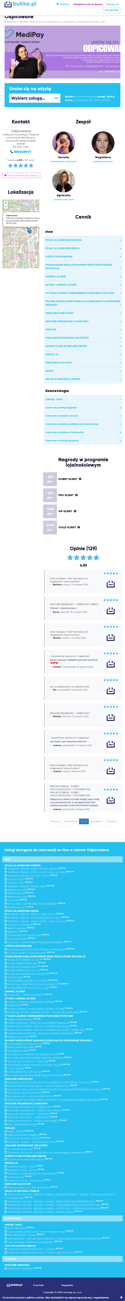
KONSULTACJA (19, 907)
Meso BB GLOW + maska (24, 1235)
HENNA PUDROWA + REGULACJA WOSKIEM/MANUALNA (41, 1023)
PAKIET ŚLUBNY (19, 1131)
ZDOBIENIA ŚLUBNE (20, 1050)
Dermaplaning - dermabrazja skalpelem (33, 1242)
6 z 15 (84, 821)
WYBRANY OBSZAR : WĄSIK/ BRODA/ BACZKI (35, 868)
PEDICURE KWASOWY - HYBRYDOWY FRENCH (36, 1121)
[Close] (121, 1297)
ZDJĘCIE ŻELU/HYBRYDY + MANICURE (30, 1061)
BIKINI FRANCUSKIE (20, 896)
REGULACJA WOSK (20, 1036)
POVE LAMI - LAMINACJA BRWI (28, 994)
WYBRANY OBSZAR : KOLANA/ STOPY (31, 875)
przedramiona (18, 1177)
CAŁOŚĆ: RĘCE (19, 882)
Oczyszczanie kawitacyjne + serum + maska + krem (39, 1231)
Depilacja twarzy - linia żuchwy (27, 1180)
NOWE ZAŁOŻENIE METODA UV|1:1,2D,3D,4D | (36, 984)
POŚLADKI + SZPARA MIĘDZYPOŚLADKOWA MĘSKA (38, 942)
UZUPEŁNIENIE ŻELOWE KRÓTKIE (27, 1044)
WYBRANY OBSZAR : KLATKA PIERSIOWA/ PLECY (37, 917)
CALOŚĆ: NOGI (19, 879)
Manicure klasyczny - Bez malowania (31, 1187)
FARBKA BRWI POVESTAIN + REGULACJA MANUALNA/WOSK (43, 1033)
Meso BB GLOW (19, 1228)
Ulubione (63, 4)
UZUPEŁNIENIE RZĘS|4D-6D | (25, 963)
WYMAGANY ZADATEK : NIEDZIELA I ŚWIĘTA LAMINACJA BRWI (43, 1212)
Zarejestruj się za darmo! (88, 4)
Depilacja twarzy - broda (24, 1170)
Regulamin (67, 1285)
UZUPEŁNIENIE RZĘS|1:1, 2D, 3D (26, 970)
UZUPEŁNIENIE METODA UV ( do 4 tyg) (31, 987)
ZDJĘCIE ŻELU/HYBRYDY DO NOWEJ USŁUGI (34, 1054)
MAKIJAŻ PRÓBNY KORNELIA (26, 1135)
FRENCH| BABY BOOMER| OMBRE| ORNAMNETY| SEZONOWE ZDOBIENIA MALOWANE (56, 1099)
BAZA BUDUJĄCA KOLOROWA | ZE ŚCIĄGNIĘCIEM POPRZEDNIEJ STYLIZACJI (52, 1082)
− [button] (6, 207)
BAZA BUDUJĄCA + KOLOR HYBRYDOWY (33, 1096)
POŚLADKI (16, 900)
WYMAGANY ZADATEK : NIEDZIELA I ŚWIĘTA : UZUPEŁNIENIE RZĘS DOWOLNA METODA (57, 1205)
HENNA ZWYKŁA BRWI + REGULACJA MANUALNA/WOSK (40, 1026)
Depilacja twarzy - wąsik (24, 1166)
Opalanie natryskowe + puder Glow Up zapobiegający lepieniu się (48, 1152)
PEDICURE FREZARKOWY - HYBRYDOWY (33, 1107)
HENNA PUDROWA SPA (22, 1019)
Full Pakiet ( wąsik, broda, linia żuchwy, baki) (34, 1173)
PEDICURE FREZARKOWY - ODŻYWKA (31, 1114)
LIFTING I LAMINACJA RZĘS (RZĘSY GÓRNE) (33, 1002)
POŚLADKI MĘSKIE (20, 938)
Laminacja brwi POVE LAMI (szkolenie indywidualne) (39, 949)
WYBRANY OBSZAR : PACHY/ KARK (29, 886)
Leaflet (36, 267)
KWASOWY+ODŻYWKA (23, 1268)
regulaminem (101, 1297)
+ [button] (6, 203)
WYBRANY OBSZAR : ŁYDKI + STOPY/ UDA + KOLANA (39, 872)
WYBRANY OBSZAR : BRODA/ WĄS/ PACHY (34, 914)
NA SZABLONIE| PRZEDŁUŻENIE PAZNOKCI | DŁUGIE (38, 1075)
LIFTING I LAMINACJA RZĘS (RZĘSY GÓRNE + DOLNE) (39, 1008)
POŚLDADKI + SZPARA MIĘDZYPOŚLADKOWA (35, 903)
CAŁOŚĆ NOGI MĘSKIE (22, 924)
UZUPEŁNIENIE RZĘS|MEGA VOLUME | (31, 980)
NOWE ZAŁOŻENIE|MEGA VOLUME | (31, 973)
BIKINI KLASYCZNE (20, 889)
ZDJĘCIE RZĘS (17, 977)
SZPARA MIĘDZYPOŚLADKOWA (27, 935)
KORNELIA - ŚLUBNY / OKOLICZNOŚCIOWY (34, 1142)
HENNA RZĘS (16, 1005)
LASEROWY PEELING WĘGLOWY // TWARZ (34, 1249)
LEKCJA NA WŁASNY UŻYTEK (27, 1138)
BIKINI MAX (16, 931)
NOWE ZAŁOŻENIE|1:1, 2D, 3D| (28, 959)
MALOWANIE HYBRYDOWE (24, 1124)
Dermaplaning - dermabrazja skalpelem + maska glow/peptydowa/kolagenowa (57, 1238)
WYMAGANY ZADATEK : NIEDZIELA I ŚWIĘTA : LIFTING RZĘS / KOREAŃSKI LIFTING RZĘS (56, 1208)
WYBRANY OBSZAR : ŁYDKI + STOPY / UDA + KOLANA (39, 921)
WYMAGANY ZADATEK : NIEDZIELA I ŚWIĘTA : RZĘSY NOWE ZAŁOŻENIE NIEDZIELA (54, 1201)
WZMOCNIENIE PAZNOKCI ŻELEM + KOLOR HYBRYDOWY (41, 1086)
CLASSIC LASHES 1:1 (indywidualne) (30, 952)
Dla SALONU (112, 10)
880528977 (22, 152)
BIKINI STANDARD (19, 928)
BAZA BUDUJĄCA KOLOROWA (27, 1092)
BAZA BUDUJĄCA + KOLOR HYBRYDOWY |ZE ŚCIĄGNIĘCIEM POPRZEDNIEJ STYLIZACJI (57, 1089)
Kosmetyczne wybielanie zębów (28, 1159)
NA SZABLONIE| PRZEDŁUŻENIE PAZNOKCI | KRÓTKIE (38, 1057)
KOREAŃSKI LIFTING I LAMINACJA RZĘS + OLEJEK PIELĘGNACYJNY (46, 1012)
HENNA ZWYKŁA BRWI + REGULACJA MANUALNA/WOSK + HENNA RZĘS (48, 1029)
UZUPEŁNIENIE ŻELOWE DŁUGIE (27, 1071)
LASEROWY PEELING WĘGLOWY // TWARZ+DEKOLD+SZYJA (43, 1252)
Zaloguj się (112, 4)
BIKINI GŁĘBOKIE (19, 893)
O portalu (38, 1285)
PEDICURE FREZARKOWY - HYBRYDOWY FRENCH (37, 1110)
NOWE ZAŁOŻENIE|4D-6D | (26, 966)
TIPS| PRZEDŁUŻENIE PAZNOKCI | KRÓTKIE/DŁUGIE (37, 1065)
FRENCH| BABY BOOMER (23, 1047)
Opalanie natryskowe (22, 1149)
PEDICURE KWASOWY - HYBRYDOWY (31, 1117)
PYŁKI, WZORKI (18, 1068)
